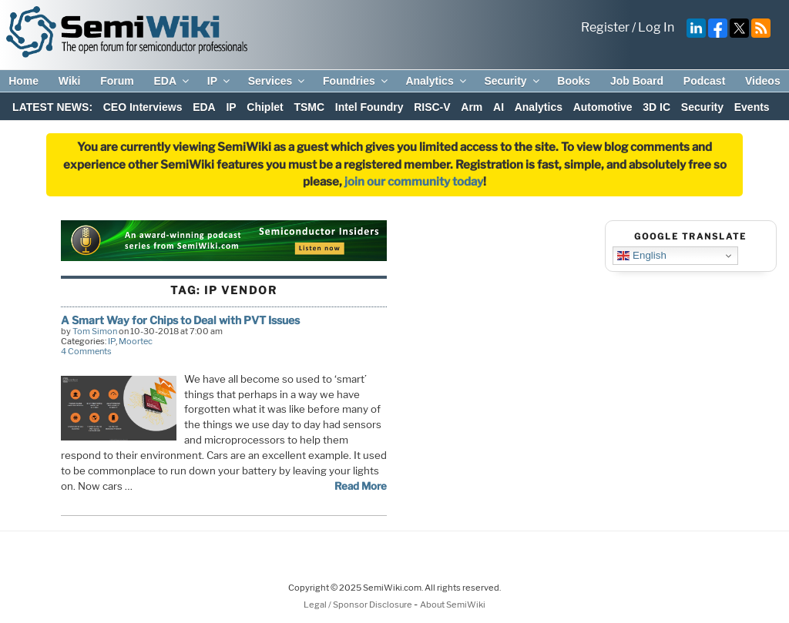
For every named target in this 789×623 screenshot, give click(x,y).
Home (23, 81)
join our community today (413, 182)
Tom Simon (94, 331)
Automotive (603, 107)
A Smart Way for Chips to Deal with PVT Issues (180, 320)
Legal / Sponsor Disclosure (359, 604)
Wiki (70, 81)
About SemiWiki (452, 604)
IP (219, 81)
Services (277, 81)
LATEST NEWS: (52, 107)
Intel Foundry (369, 107)
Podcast (704, 81)
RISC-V (432, 107)
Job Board (636, 81)
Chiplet (265, 107)
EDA (172, 81)
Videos (763, 81)
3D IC (656, 107)
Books (573, 81)
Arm (471, 107)
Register (605, 27)
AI (498, 107)
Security (512, 81)
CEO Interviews (143, 107)
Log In (656, 27)
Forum (117, 81)
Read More (360, 486)
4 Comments (86, 351)
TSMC (309, 107)
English (641, 256)
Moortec (136, 341)
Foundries (356, 81)
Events (752, 107)
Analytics (436, 81)
